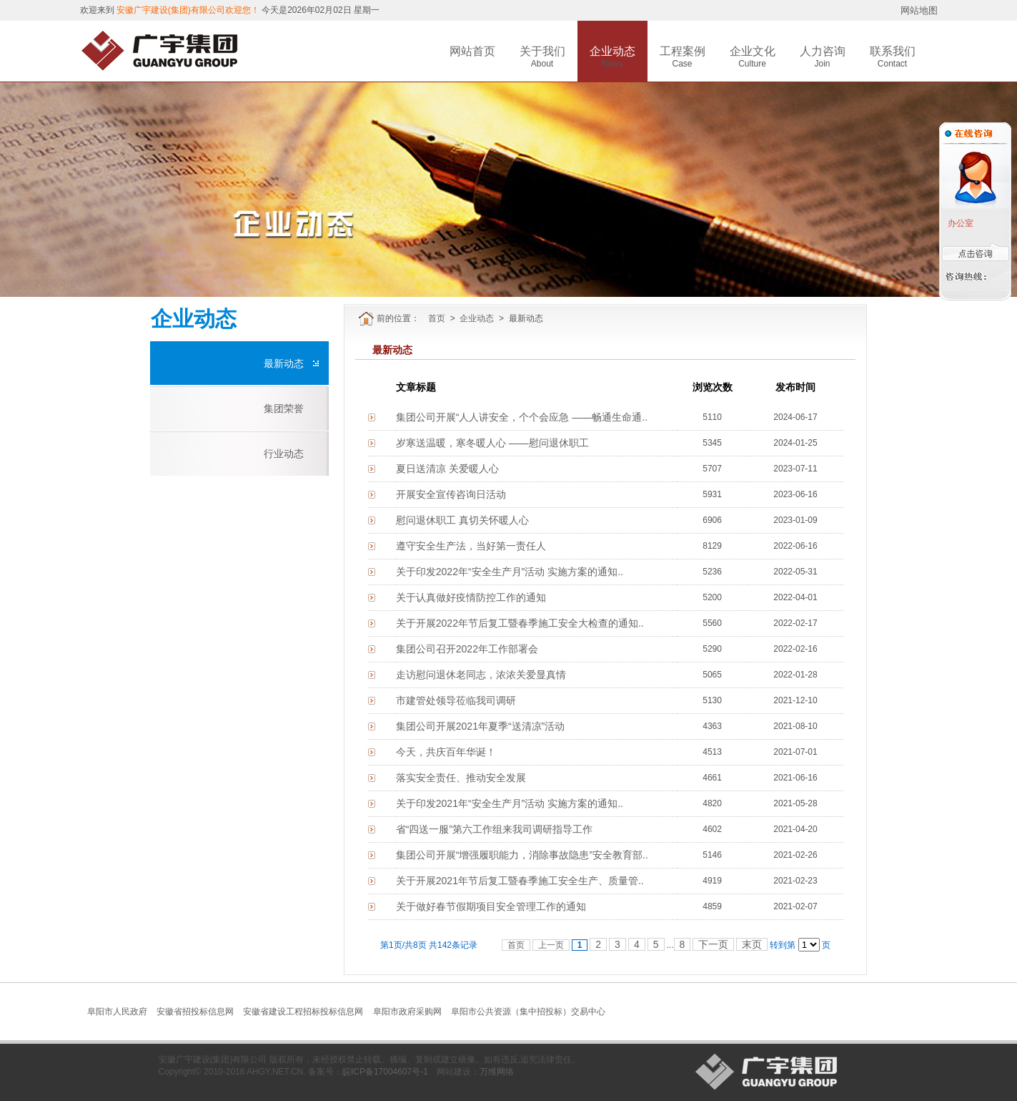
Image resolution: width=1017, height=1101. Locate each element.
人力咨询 (822, 51)
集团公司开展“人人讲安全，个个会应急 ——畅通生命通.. (522, 417)
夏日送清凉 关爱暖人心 (447, 468)
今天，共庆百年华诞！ (446, 752)
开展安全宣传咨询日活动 (451, 494)
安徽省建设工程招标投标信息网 (303, 1012)
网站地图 (919, 10)
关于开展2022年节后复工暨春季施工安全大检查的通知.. (520, 623)
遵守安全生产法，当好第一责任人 (471, 546)
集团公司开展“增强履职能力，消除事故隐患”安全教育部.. (522, 855)
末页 (752, 944)
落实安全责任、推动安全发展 (461, 777)
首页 (436, 318)
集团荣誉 (284, 408)
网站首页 (472, 51)
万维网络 (497, 1072)
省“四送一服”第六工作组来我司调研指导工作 (494, 829)
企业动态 (612, 51)
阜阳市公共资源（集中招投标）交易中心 (528, 1012)
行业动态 (284, 453)
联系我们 (893, 51)
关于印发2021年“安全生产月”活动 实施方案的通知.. (509, 803)
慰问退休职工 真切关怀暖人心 (462, 520)
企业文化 (752, 51)
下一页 (713, 944)
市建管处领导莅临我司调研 (456, 700)
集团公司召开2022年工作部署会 (467, 649)
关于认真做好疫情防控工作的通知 (471, 597)
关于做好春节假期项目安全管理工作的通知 (491, 906)
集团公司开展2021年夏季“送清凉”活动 (480, 726)
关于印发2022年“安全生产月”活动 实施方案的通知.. (509, 571)
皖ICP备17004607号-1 (385, 1072)
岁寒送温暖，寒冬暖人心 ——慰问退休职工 (492, 443)
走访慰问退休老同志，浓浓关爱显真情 (481, 674)
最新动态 (284, 363)
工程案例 (682, 51)
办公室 (959, 223)
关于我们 (542, 51)
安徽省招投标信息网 (195, 1012)
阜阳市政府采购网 (407, 1012)
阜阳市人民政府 (117, 1012)
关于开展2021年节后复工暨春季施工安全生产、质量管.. (520, 880)
